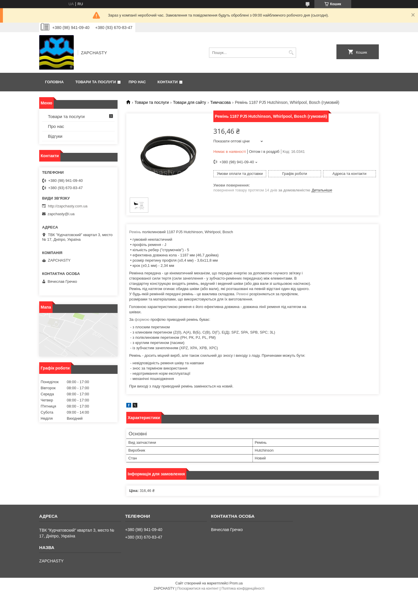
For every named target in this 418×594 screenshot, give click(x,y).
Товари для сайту (189, 102)
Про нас (137, 82)
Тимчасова (220, 102)
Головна (54, 82)
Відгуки (55, 136)
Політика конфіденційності (242, 588)
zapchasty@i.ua (61, 214)
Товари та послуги (95, 82)
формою (142, 319)
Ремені (242, 294)
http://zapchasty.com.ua (67, 206)
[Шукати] (291, 53)
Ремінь (135, 232)
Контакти (168, 82)
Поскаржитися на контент (198, 588)
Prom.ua (236, 583)
